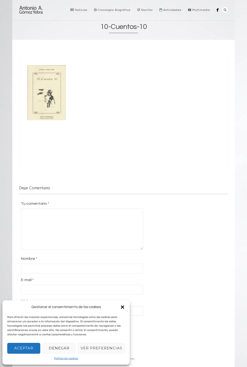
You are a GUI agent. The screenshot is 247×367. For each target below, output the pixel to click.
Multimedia (199, 10)
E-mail (27, 280)
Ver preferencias (101, 348)
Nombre (29, 259)
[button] (122, 307)
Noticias (78, 10)
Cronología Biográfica (112, 10)
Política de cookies (66, 358)
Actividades (170, 10)
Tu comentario (35, 203)
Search (225, 10)
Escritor (145, 10)
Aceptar (23, 348)
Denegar (59, 348)
